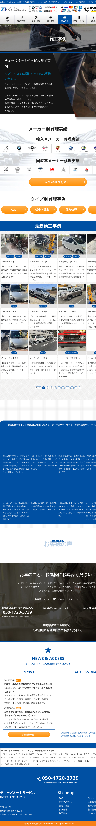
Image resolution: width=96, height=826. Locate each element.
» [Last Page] (79, 388)
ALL (13, 209)
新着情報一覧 (28, 734)
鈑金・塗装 (36, 21)
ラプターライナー (79, 21)
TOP (7, 21)
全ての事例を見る (57, 182)
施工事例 (64, 21)
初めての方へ (21, 21)
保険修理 (50, 21)
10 (67, 388)
